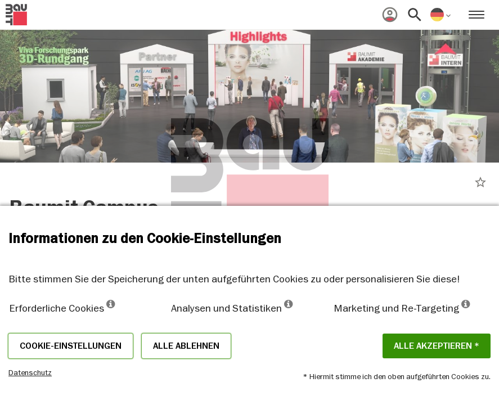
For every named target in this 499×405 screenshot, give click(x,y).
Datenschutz (30, 372)
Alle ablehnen (186, 346)
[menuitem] (390, 15)
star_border (480, 182)
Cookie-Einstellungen (71, 346)
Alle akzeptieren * (436, 346)
